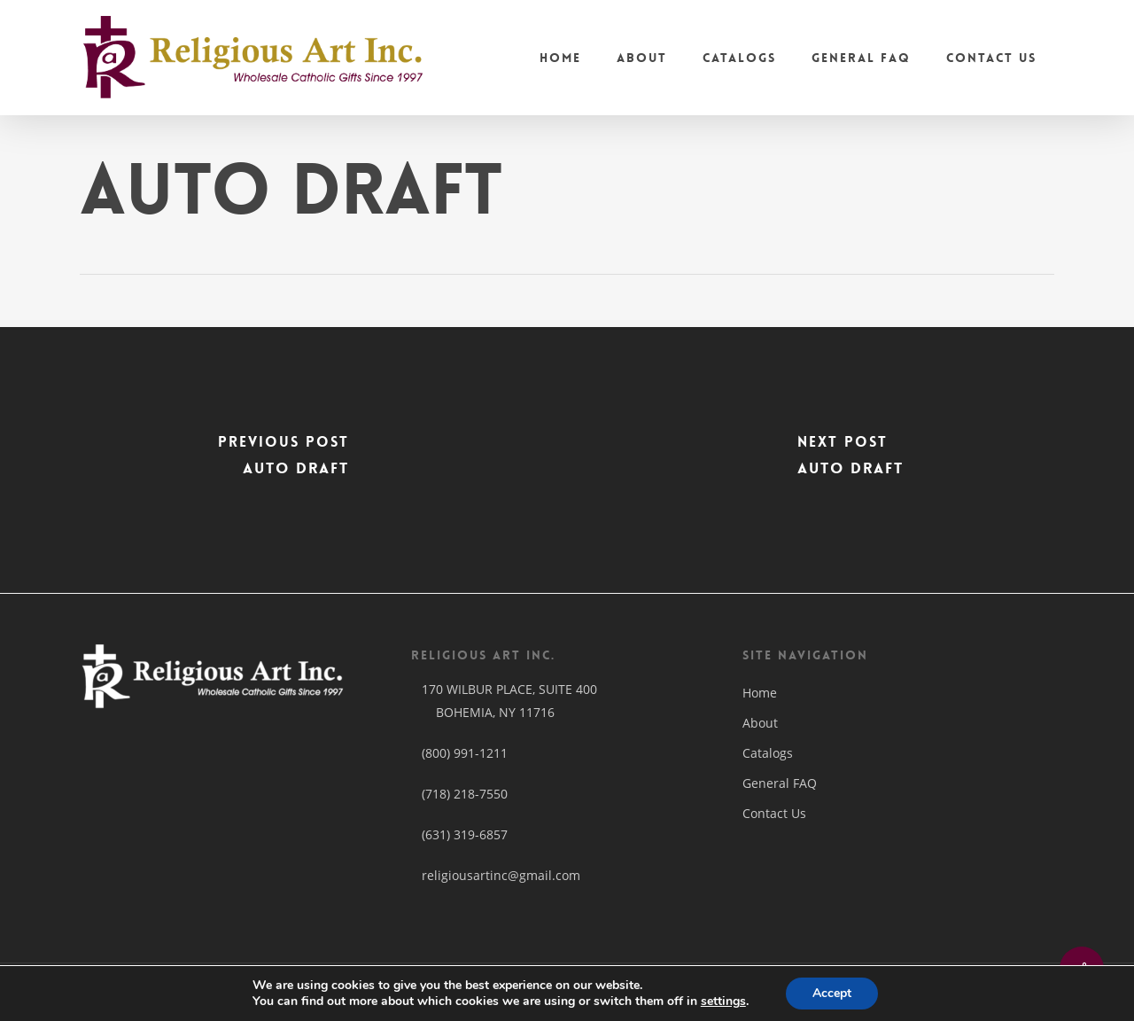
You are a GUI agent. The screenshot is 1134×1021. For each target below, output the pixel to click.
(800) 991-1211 (465, 752)
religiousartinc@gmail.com (495, 875)
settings (723, 1001)
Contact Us (774, 813)
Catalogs (767, 752)
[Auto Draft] (283, 460)
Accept (831, 993)
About (760, 722)
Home (759, 692)
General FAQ (779, 783)
